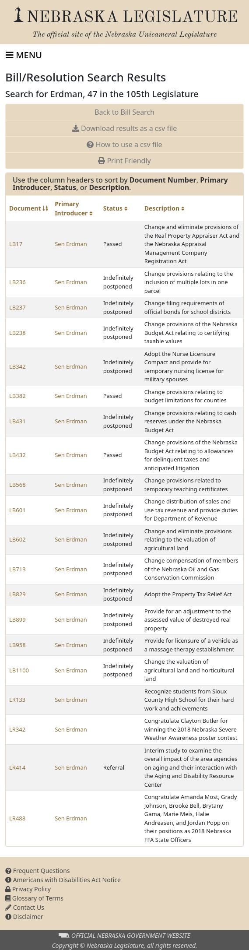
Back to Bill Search (124, 112)
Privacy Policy (28, 889)
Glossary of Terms (34, 898)
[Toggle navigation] (24, 55)
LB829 (17, 594)
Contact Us (24, 907)
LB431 (17, 421)
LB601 (17, 510)
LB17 (15, 244)
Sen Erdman (71, 244)
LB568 (17, 485)
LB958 (17, 645)
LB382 (17, 396)
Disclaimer (24, 916)
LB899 (17, 619)
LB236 (17, 282)
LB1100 (19, 670)
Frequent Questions (37, 870)
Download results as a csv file (124, 128)
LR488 (17, 818)
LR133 (17, 700)
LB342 (17, 366)
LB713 (17, 569)
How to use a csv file (124, 144)
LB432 (17, 455)
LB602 (17, 539)
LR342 (17, 729)
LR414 (17, 767)
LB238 (17, 333)
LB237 (17, 307)
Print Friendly (124, 160)
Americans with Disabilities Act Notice (63, 880)
